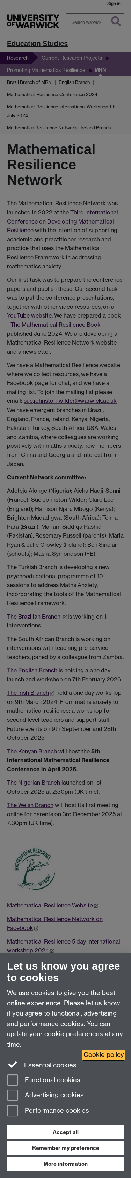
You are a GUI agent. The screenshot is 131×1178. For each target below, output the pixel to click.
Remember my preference (65, 1148)
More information (66, 1163)
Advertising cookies (45, 1095)
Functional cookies (43, 1080)
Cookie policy (103, 1055)
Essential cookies (42, 1064)
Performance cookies (48, 1111)
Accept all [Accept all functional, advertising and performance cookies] (66, 1132)
